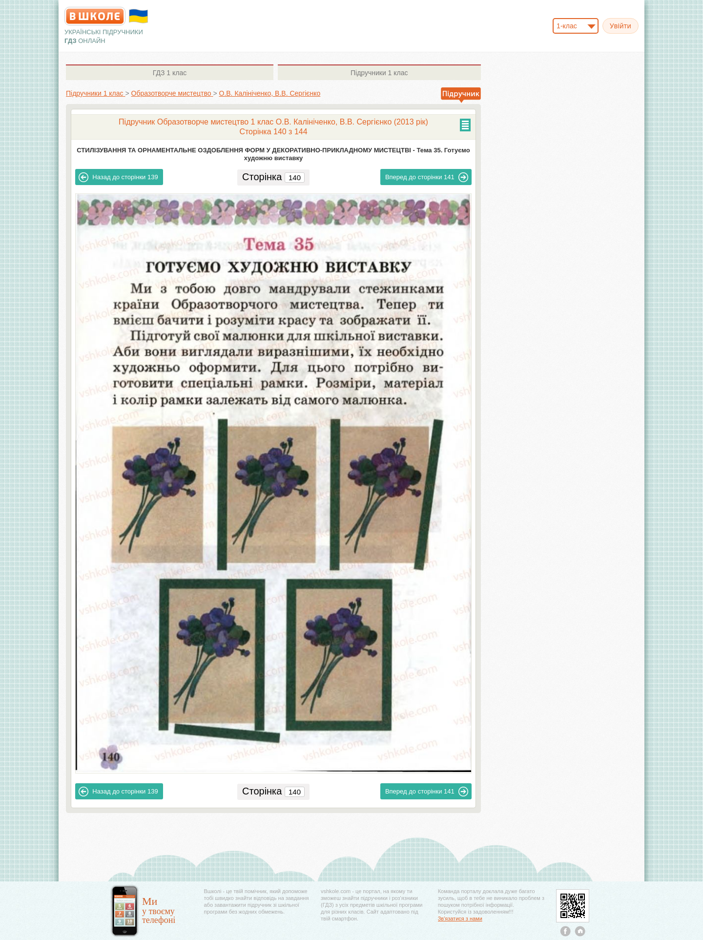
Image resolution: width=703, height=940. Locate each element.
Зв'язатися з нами (460, 918)
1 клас (169, 73)
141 (426, 177)
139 (118, 177)
